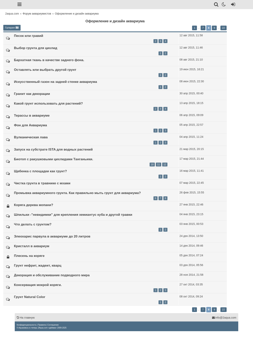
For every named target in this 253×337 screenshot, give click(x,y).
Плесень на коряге (29, 256)
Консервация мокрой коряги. (38, 285)
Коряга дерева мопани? (33, 205)
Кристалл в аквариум (31, 246)
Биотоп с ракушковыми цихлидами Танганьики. (53, 159)
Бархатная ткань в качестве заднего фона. (49, 60)
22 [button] (223, 27)
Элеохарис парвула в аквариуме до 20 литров (52, 236)
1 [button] (194, 27)
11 (158, 164)
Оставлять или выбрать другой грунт (45, 70)
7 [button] (203, 27)
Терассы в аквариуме (32, 115)
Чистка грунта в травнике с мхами (42, 183)
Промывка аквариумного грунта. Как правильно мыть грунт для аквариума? (77, 193)
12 (165, 164)
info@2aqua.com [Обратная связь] (224, 317)
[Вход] (232, 5)
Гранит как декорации (32, 94)
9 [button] (214, 27)
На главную (26, 317)
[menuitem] (26, 324)
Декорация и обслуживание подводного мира (52, 275)
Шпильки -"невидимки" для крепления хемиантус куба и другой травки (73, 215)
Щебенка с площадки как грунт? (40, 171)
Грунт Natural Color (29, 297)
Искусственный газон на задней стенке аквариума (55, 82)
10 (152, 164)
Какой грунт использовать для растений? (48, 103)
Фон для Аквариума (30, 125)
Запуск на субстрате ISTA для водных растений (53, 149)
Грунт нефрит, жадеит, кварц (37, 265)
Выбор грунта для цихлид (35, 48)
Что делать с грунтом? (32, 224)
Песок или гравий (28, 36)
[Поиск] (216, 5)
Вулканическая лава (31, 137)
